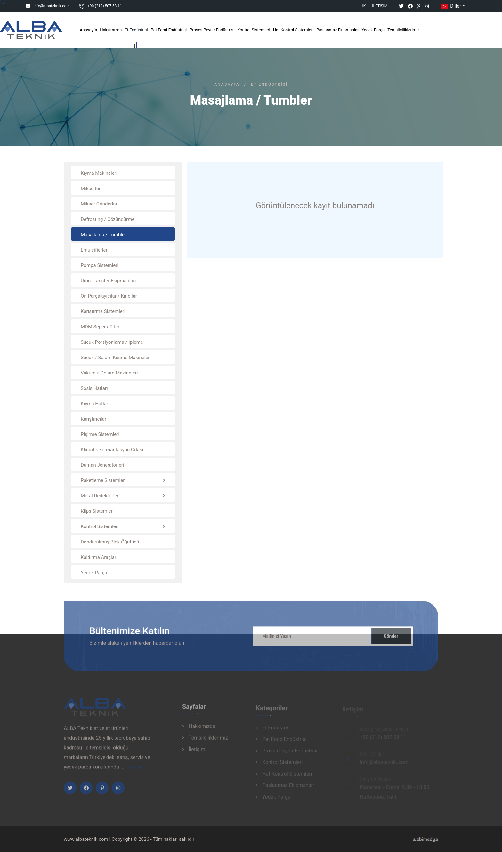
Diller (450, 6)
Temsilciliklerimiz (403, 30)
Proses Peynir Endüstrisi (212, 30)
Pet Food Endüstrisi (169, 30)
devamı (134, 771)
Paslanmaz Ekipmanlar (337, 30)
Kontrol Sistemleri (253, 30)
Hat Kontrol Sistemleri (293, 30)
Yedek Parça (373, 30)
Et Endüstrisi (136, 31)
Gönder (391, 639)
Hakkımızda (111, 30)
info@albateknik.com (52, 6)
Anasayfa (88, 30)
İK (364, 6)
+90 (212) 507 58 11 (104, 6)
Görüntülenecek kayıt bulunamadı (315, 205)
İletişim (379, 6)
